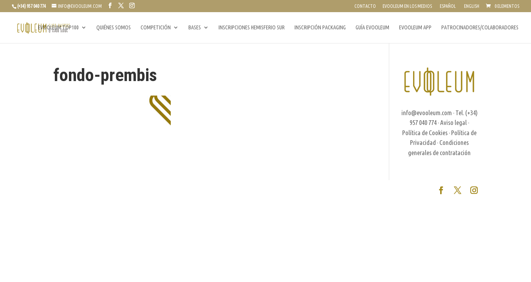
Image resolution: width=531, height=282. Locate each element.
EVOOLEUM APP (415, 28)
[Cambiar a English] (470, 8)
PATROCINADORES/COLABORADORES (479, 28)
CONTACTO (365, 6)
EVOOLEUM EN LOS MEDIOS (407, 6)
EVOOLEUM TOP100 (58, 28)
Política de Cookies (425, 132)
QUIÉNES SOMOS (113, 28)
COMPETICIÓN (156, 28)
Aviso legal (453, 122)
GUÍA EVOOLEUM (372, 28)
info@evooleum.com (426, 112)
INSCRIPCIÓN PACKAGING (320, 28)
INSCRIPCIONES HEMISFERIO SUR (252, 28)
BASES (194, 28)
